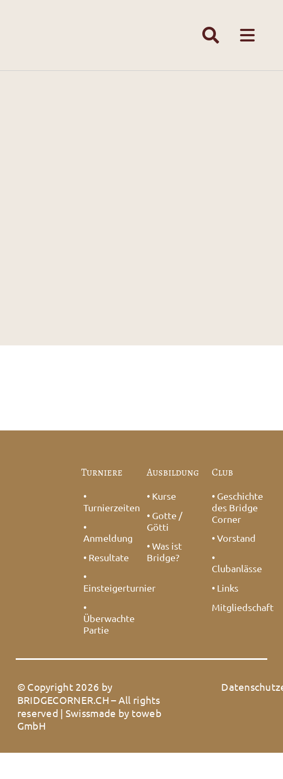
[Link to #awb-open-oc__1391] (210, 35)
